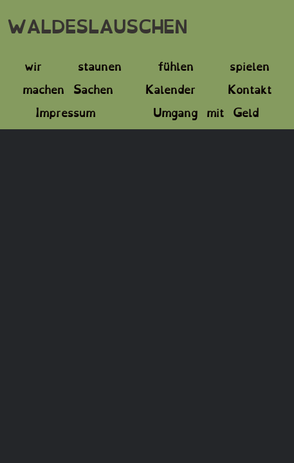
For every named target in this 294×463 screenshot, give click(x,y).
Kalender (170, 88)
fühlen (176, 65)
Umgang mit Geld (206, 111)
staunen (100, 65)
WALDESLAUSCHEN (97, 25)
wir (33, 65)
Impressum (65, 111)
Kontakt (249, 88)
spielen (250, 65)
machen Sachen (68, 88)
